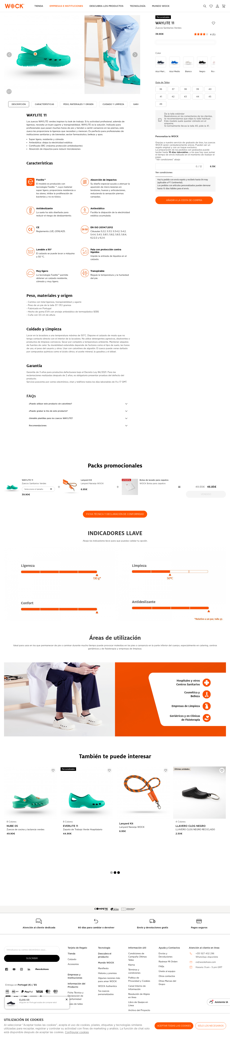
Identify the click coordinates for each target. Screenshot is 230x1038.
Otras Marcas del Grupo (167, 982)
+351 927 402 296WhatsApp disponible (207, 955)
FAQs (161, 966)
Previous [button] (9, 54)
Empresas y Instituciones (75, 976)
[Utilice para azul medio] (174, 65)
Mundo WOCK (106, 962)
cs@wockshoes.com (206, 962)
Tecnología (138, 6)
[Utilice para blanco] (188, 65)
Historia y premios (107, 973)
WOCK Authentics (107, 986)
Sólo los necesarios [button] (211, 1026)
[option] (43, 54)
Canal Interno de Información (137, 987)
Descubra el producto (104, 955)
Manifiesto (103, 968)
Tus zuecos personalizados (106, 992)
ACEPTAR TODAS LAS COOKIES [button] (174, 1026)
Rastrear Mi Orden (168, 961)
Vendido (206, 494)
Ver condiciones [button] (163, 172)
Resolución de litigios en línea (139, 996)
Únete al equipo (167, 971)
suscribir (32, 958)
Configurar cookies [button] (77, 1032)
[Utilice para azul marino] (160, 65)
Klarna (131, 965)
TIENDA (38, 6)
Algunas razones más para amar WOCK (109, 980)
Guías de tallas (75, 1004)
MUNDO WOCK (160, 6)
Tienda (71, 953)
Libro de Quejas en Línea (138, 1004)
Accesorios (73, 964)
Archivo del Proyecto (139, 1010)
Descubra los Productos (106, 6)
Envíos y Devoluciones (165, 955)
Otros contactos (167, 976)
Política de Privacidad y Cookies (139, 979)
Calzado (72, 959)
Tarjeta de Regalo (77, 947)
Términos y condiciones (134, 971)
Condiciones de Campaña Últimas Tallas (137, 956)
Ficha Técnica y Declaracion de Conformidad (76, 995)
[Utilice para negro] (202, 65)
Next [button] (135, 54)
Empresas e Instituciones (66, 6)
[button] (78, 404)
